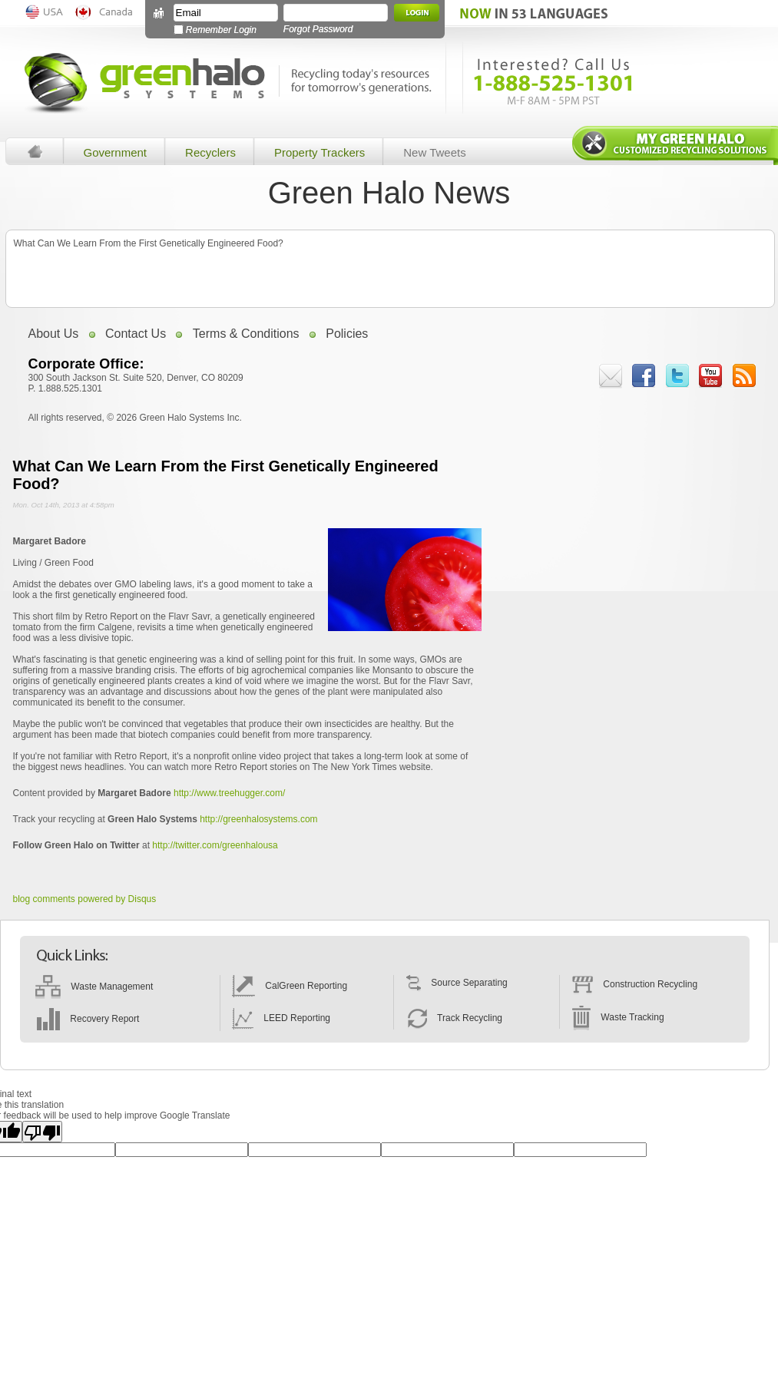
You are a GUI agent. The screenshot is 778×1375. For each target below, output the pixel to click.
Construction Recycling (634, 984)
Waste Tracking (617, 1017)
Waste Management (94, 986)
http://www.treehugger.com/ (229, 793)
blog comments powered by (85, 899)
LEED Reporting (281, 1018)
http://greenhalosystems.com (258, 819)
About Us (53, 333)
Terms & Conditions (246, 333)
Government (115, 152)
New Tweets (434, 152)
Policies (347, 333)
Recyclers (210, 152)
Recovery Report (87, 1018)
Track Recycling (454, 1018)
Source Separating (457, 982)
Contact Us (135, 333)
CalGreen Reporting (289, 985)
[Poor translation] (42, 1131)
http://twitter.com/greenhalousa (214, 845)
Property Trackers (319, 152)
